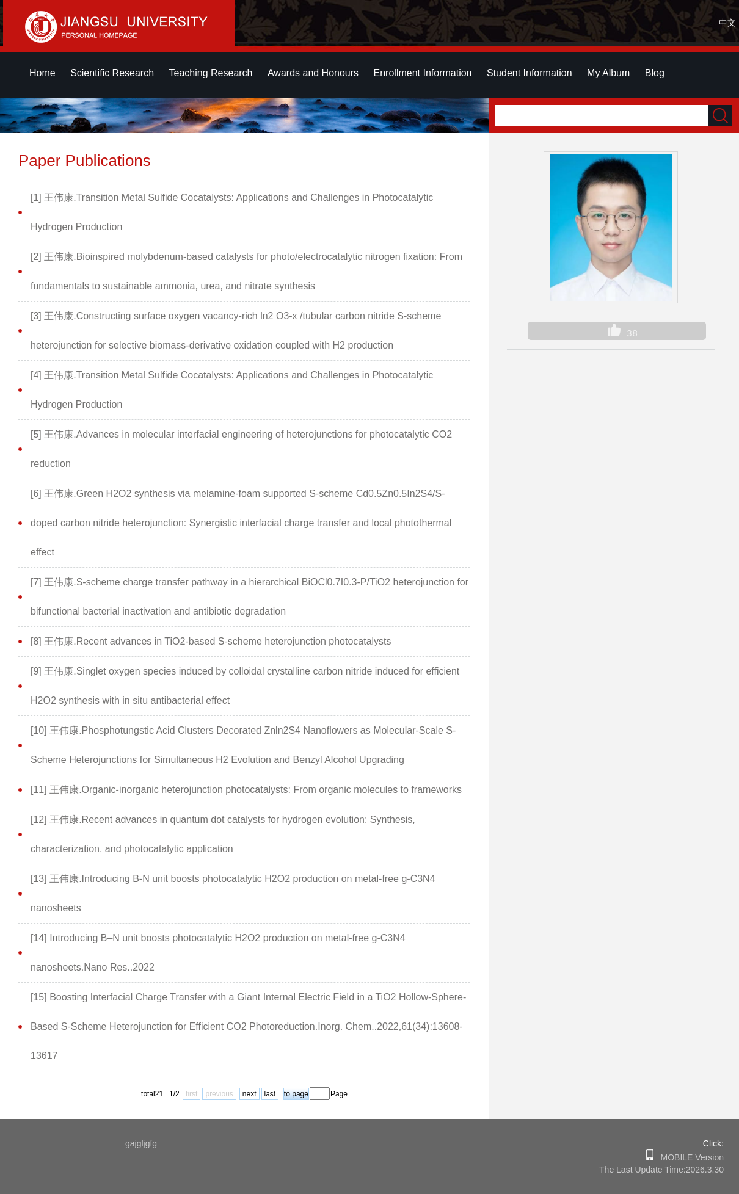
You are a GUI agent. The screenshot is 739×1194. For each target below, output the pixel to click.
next (249, 1094)
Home (42, 73)
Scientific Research (112, 73)
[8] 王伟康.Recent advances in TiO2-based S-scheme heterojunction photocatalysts (211, 641)
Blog (654, 73)
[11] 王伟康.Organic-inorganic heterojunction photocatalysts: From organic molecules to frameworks (246, 789)
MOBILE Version (688, 1157)
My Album (608, 73)
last (270, 1094)
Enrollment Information (423, 73)
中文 (727, 22)
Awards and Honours (313, 73)
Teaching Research (211, 73)
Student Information (529, 73)
